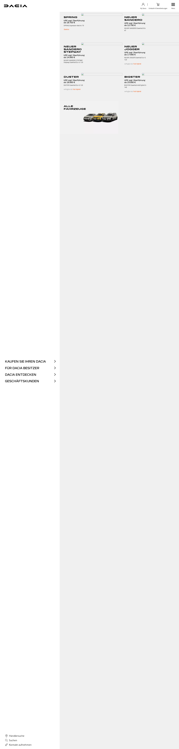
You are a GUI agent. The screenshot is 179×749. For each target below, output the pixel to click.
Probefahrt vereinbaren (51, 714)
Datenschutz (14, 732)
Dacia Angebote (48, 702)
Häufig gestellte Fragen (116, 705)
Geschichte (8, 15)
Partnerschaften (68, 15)
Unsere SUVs (15, 705)
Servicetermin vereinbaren (85, 705)
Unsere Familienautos (18, 714)
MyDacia (110, 717)
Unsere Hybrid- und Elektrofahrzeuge (24, 711)
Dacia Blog (79, 714)
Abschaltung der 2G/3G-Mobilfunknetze (109, 732)
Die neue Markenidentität (29, 15)
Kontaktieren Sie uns (115, 702)
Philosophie (84, 15)
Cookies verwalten (76, 732)
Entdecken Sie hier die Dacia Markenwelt (89, 559)
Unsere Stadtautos (17, 708)
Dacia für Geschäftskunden (85, 711)
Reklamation (112, 714)
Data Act (51, 732)
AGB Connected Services (28, 732)
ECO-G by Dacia (80, 708)
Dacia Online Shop (49, 705)
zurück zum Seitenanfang (89, 663)
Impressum (42, 732)
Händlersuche (47, 717)
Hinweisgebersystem (115, 720)
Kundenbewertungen (50, 720)
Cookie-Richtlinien (62, 732)
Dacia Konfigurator (17, 717)
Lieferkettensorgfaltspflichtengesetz (121, 723)
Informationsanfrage (115, 711)
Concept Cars (50, 15)
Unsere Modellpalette (18, 702)
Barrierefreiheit (89, 732)
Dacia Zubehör (80, 702)
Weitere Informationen (105, 643)
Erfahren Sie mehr (20, 643)
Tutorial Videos (112, 708)
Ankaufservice (47, 711)
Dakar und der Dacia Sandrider (107, 15)
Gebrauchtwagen (48, 708)
